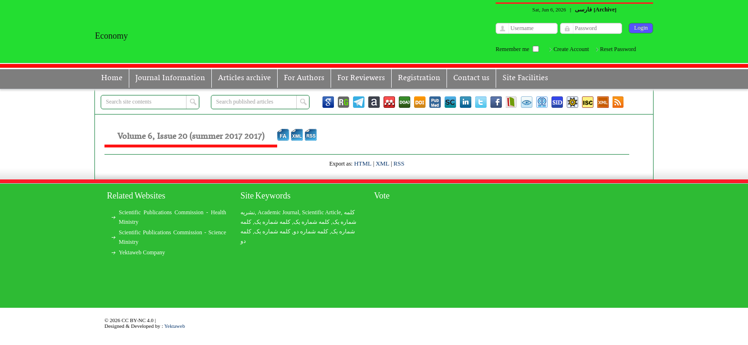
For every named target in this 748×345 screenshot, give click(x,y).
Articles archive (244, 78)
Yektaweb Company (142, 252)
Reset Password (618, 49)
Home (112, 78)
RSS (399, 163)
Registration (419, 78)
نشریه (247, 212)
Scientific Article (321, 212)
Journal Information (170, 78)
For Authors (304, 78)
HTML (363, 163)
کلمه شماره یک (272, 222)
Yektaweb (174, 326)
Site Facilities (525, 78)
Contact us (471, 78)
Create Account (571, 49)
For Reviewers (361, 78)
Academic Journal (278, 212)
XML (382, 163)
